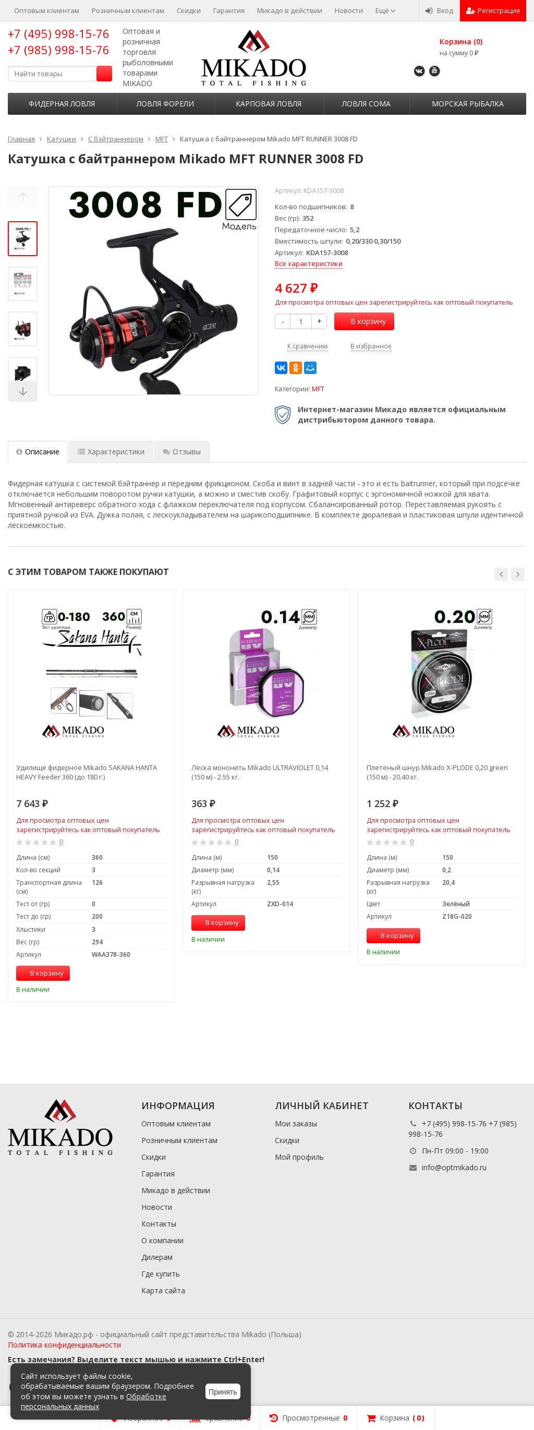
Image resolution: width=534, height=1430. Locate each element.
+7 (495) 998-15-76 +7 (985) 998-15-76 (59, 41)
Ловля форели (165, 104)
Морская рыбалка (468, 104)
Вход (439, 10)
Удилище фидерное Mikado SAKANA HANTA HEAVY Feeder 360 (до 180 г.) (86, 772)
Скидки (189, 10)
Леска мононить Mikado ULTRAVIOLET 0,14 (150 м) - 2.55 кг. (259, 772)
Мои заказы (296, 1123)
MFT (318, 388)
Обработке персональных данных (93, 1401)
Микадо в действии (289, 10)
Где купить (160, 1274)
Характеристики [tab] (111, 451)
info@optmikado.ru (454, 1167)
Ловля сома (366, 104)
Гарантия (229, 10)
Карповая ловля (268, 104)
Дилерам (157, 1257)
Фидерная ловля (62, 104)
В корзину (362, 321)
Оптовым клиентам (46, 10)
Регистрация (493, 10)
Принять (223, 1392)
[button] (501, 574)
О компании (162, 1240)
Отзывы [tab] (182, 451)
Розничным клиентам (128, 10)
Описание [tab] (37, 451)
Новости (349, 10)
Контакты (158, 1224)
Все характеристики (309, 263)
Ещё (385, 10)
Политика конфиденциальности (64, 1345)
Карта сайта (163, 1290)
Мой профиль (299, 1157)
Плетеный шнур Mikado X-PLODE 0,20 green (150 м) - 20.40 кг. (437, 772)
